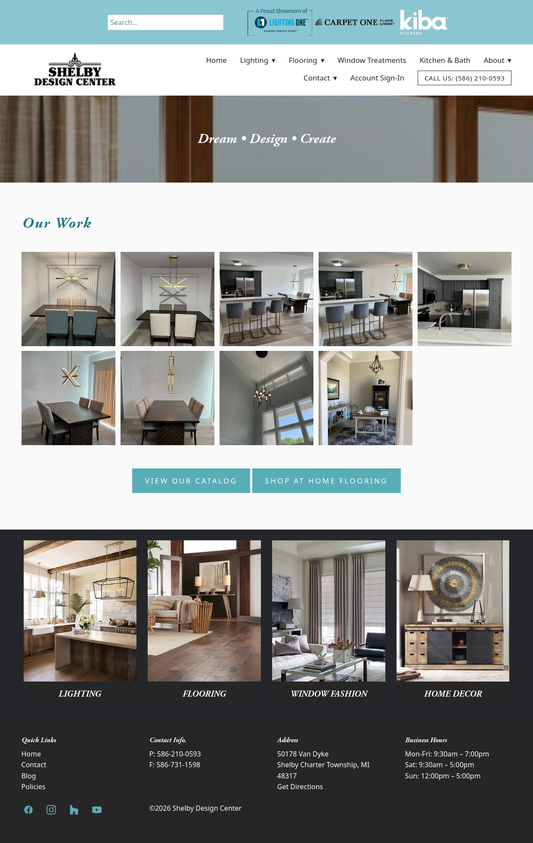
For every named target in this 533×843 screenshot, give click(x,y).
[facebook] (29, 810)
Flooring (307, 60)
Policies (34, 786)
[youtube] (97, 810)
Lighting (258, 60)
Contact (320, 78)
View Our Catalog (191, 481)
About (497, 60)
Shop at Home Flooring (326, 481)
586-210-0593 (179, 754)
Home (216, 60)
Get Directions (300, 786)
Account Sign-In (377, 78)
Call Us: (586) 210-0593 (465, 78)
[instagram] (51, 810)
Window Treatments (372, 60)
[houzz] (74, 810)
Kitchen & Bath (445, 60)
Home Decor (453, 694)
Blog (29, 776)
